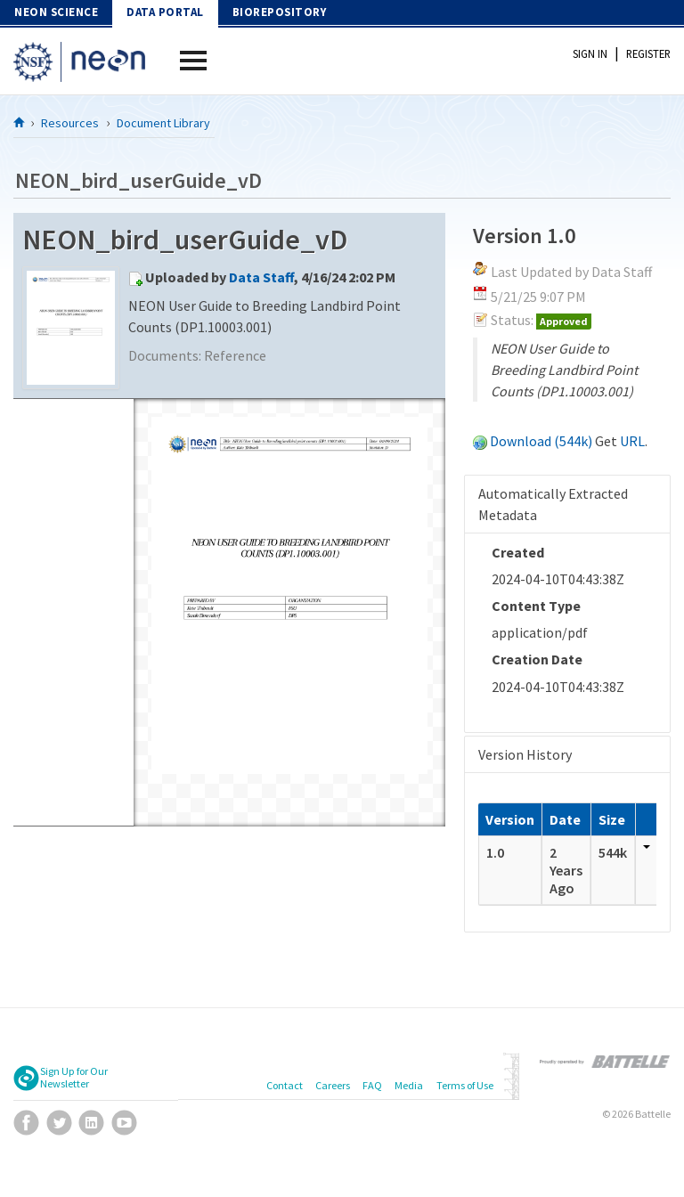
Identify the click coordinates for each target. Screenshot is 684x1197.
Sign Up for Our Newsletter (74, 1077)
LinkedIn (91, 1123)
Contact (284, 1085)
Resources (70, 123)
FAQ (372, 1085)
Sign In (590, 53)
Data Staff (261, 277)
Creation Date (537, 659)
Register (648, 53)
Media (409, 1085)
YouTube (124, 1123)
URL (632, 441)
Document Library (163, 123)
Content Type (536, 606)
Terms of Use (464, 1085)
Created (518, 552)
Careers (332, 1085)
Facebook (26, 1123)
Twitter (59, 1123)
